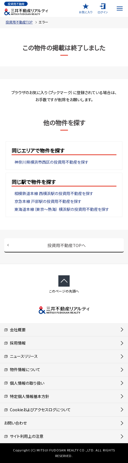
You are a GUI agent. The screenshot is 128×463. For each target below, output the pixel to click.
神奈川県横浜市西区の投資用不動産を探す (51, 162)
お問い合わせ (15, 423)
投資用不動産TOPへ (66, 245)
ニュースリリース (21, 356)
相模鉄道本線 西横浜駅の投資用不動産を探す (53, 193)
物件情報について (22, 369)
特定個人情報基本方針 (26, 396)
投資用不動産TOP (19, 22)
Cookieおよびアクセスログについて (37, 409)
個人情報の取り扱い (24, 383)
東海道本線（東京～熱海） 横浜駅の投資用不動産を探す (61, 209)
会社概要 (15, 329)
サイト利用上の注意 (23, 436)
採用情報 (15, 343)
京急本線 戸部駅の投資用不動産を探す (47, 201)
